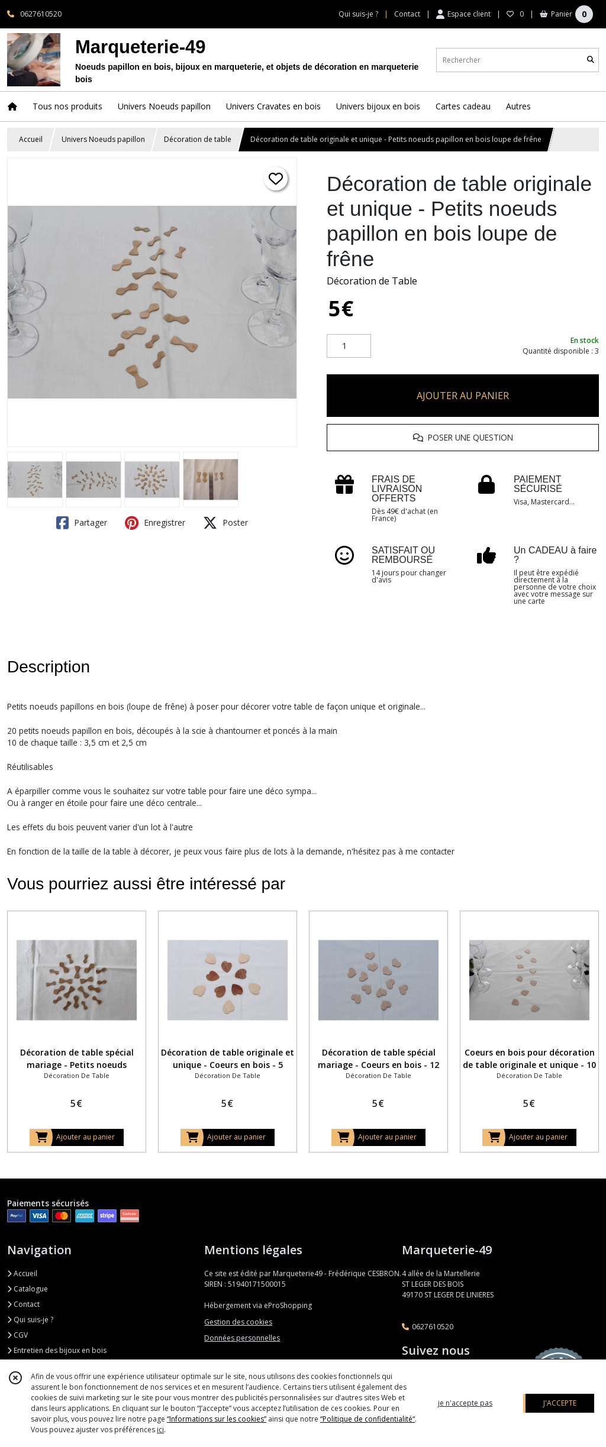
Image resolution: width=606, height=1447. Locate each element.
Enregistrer (155, 523)
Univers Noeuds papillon (103, 139)
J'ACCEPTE (559, 1403)
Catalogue (27, 1289)
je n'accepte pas (465, 1403)
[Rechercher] (590, 60)
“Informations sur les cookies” (216, 1419)
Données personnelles (242, 1338)
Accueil (31, 139)
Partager (81, 523)
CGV (17, 1335)
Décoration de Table (372, 280)
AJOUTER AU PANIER (463, 395)
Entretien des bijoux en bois (57, 1350)
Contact (407, 14)
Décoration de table (197, 139)
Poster (225, 523)
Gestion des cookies (238, 1322)
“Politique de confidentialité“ (367, 1419)
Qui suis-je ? (30, 1320)
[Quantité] (349, 346)
